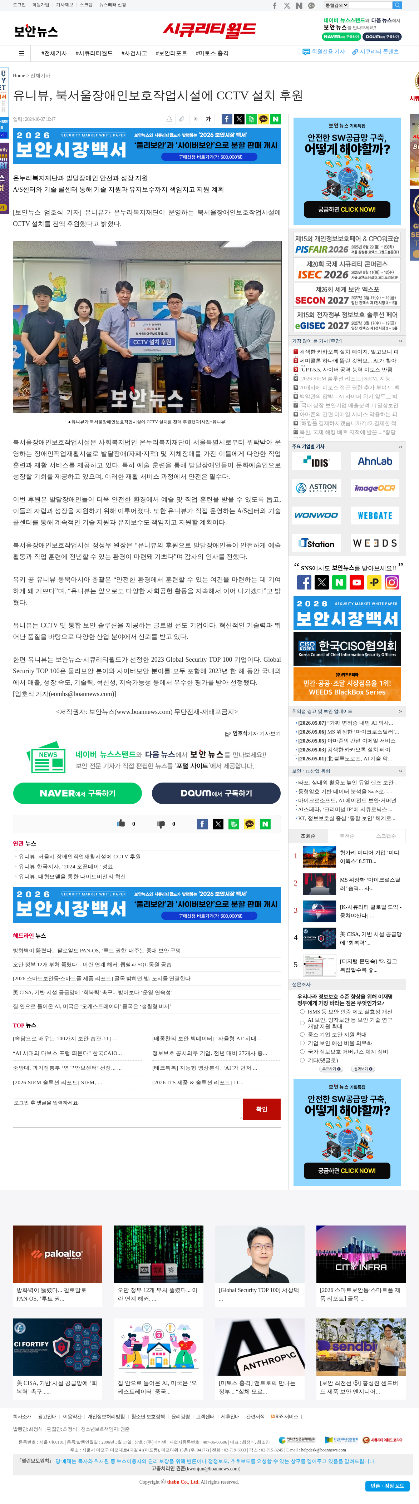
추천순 (347, 836)
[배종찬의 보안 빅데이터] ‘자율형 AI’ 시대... (206, 1038)
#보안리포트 (171, 53)
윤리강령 (180, 1416)
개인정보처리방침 (106, 1416)
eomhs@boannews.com (81, 693)
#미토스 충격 (212, 53)
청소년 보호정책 (148, 1416)
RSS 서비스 (286, 1416)
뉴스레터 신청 (112, 4)
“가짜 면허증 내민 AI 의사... (345, 723)
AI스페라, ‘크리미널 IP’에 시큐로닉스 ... (345, 809)
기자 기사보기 (253, 733)
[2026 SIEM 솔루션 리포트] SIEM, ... (57, 1082)
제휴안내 (230, 1416)
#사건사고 (134, 53)
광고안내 (47, 1416)
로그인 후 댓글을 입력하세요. (128, 1109)
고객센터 (205, 1416)
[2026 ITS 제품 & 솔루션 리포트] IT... (197, 1082)
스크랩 (86, 4)
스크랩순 (386, 836)
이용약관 (72, 1416)
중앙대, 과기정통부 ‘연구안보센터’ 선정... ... (67, 1068)
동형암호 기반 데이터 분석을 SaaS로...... (345, 791)
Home (19, 75)
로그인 (19, 4)
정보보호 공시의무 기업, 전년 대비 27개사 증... (209, 1053)
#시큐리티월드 (94, 53)
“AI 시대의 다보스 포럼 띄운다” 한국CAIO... (67, 1053)
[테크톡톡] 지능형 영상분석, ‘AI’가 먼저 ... (204, 1068)
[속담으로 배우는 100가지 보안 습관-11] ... (65, 1038)
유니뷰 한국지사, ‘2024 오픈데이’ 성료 (66, 866)
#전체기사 (54, 53)
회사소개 (22, 1416)
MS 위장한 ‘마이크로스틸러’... (348, 732)
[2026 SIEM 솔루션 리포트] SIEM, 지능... (347, 378)
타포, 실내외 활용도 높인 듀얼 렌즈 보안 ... (348, 782)
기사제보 (64, 4)
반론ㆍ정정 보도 (387, 1486)
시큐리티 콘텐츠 (379, 51)
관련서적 (255, 1416)
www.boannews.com (144, 711)
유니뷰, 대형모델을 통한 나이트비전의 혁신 (72, 876)
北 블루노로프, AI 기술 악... (345, 758)
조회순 (308, 836)
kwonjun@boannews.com (212, 1468)
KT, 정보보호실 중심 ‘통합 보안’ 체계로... (346, 818)
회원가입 (40, 4)
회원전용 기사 (328, 51)
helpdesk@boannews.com (323, 1450)
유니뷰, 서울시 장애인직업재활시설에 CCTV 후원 (80, 856)
